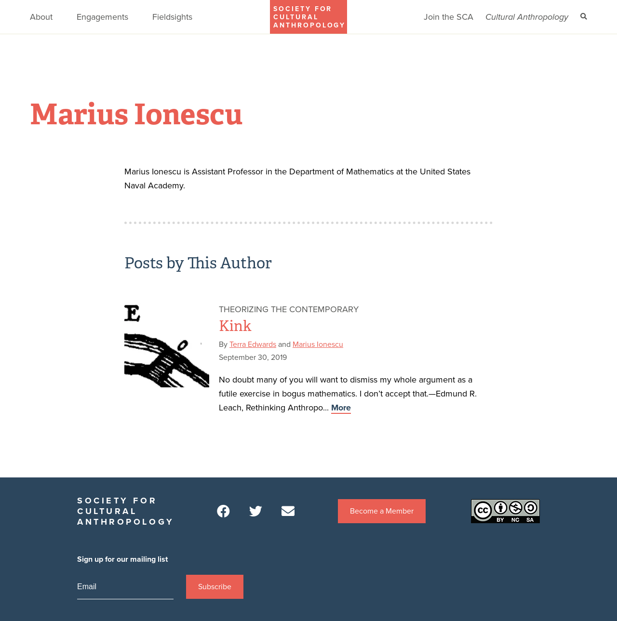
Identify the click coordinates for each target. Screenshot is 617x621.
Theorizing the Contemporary (289, 309)
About (41, 17)
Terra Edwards (252, 344)
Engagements (102, 17)
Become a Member (382, 511)
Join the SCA (448, 17)
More (341, 407)
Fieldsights (172, 17)
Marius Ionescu (318, 344)
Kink (235, 326)
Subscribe (214, 587)
